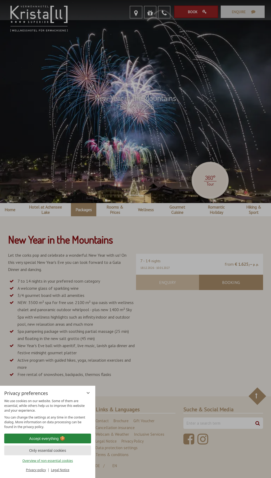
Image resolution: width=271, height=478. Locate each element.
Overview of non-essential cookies (47, 460)
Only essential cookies (47, 450)
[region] (47, 414)
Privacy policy (36, 470)
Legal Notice (60, 470)
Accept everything (47, 438)
